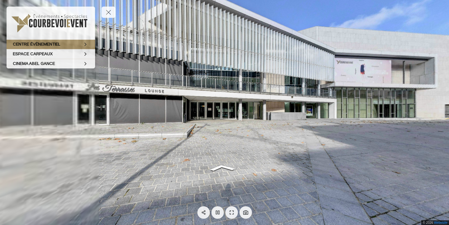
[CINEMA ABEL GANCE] (51, 63)
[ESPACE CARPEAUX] (51, 54)
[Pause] (217, 212)
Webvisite (440, 222)
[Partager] (203, 212)
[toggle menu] (108, 12)
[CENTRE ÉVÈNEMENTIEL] (51, 44)
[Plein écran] (231, 212)
